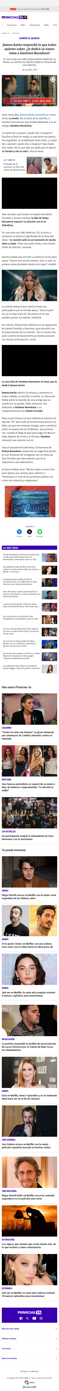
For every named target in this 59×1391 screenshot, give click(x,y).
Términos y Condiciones (30, 1371)
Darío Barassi (12, 25)
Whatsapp (39, 533)
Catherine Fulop (34, 25)
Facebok (19, 533)
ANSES (23, 25)
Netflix (46, 25)
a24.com (45, 9)
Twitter (29, 533)
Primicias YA (6, 33)
